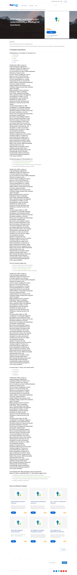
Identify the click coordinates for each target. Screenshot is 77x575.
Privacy (11, 561)
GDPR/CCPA (21, 561)
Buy (51, 32)
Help (36, 5)
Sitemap (32, 558)
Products (12, 558)
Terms (16, 561)
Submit (64, 562)
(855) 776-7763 (56, 1)
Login (65, 1)
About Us (17, 558)
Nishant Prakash (54, 35)
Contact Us (23, 558)
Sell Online (31, 5)
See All (63, 549)
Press (28, 558)
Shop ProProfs (24, 5)
